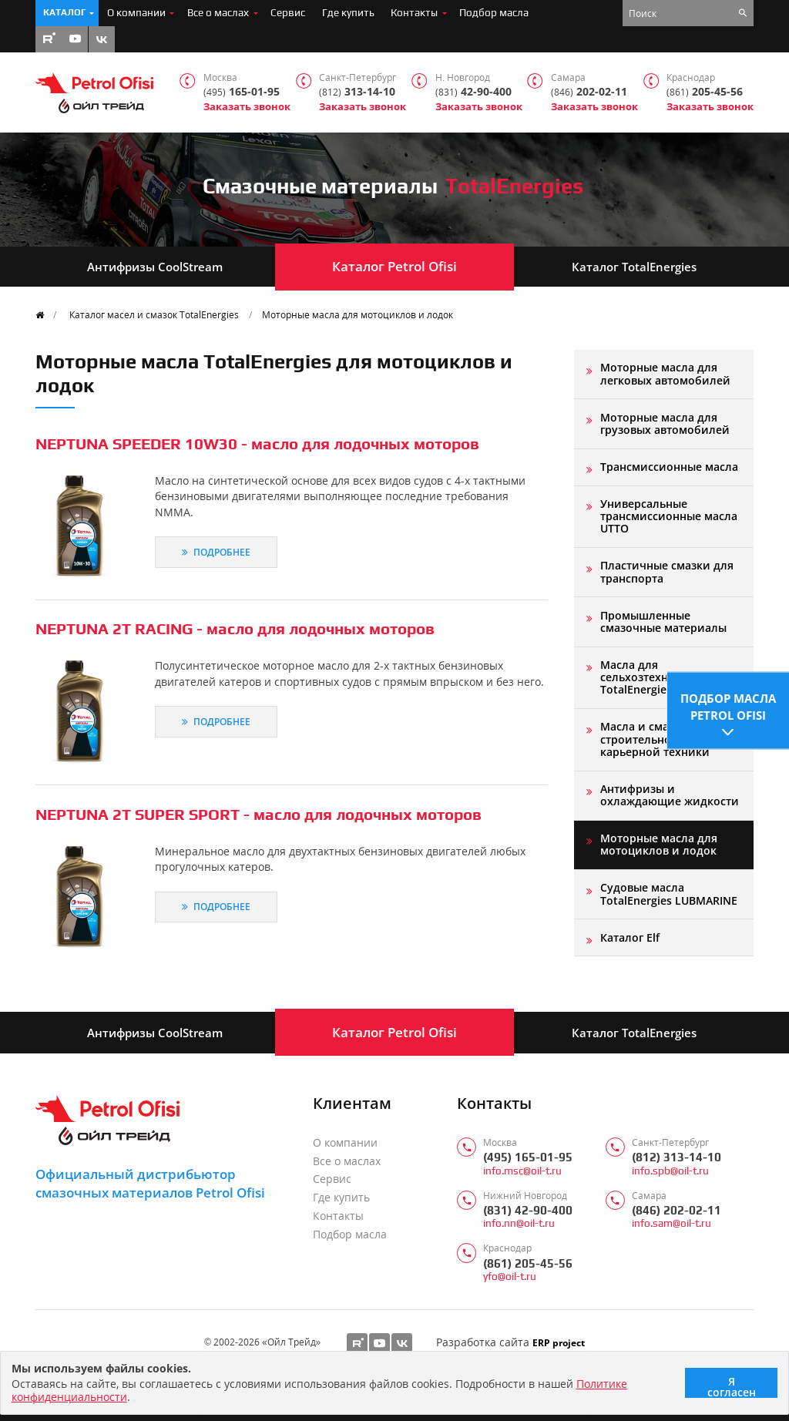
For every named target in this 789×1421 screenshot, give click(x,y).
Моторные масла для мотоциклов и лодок (357, 314)
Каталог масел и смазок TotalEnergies (154, 314)
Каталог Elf (630, 937)
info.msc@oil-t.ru (522, 1171)
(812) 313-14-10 (676, 1157)
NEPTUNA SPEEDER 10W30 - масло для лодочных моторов (257, 443)
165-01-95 (241, 92)
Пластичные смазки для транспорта (667, 571)
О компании (136, 12)
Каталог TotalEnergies (634, 266)
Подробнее (216, 552)
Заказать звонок (246, 107)
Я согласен (731, 1386)
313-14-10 (357, 92)
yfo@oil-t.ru (509, 1276)
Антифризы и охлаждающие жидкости (669, 794)
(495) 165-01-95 (527, 1157)
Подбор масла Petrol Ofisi (728, 705)
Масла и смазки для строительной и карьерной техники (655, 739)
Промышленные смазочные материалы (663, 621)
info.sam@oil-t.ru (671, 1223)
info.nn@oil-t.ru (519, 1223)
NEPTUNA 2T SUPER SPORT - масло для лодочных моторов (258, 814)
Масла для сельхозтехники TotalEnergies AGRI (650, 677)
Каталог (64, 12)
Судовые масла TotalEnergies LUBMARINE (668, 893)
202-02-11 (589, 92)
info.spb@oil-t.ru (670, 1171)
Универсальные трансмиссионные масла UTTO (668, 516)
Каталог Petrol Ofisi (394, 266)
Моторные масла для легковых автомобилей (665, 373)
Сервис (287, 12)
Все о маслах (218, 12)
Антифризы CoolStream (155, 266)
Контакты (414, 12)
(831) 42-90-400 (527, 1210)
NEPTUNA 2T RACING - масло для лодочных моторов (235, 628)
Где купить (348, 12)
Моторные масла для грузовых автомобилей (665, 423)
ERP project (558, 1342)
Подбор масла (494, 12)
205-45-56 (704, 92)
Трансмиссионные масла (669, 466)
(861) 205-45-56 (527, 1263)
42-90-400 (473, 92)
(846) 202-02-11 (676, 1210)
